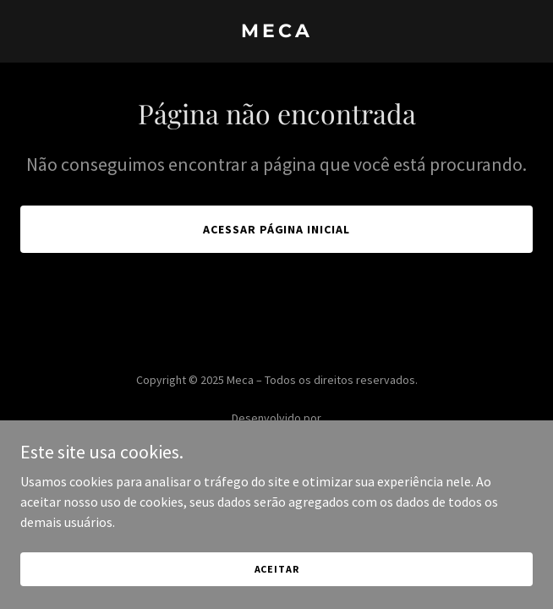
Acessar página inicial (277, 229)
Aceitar (277, 591)
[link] (276, 32)
